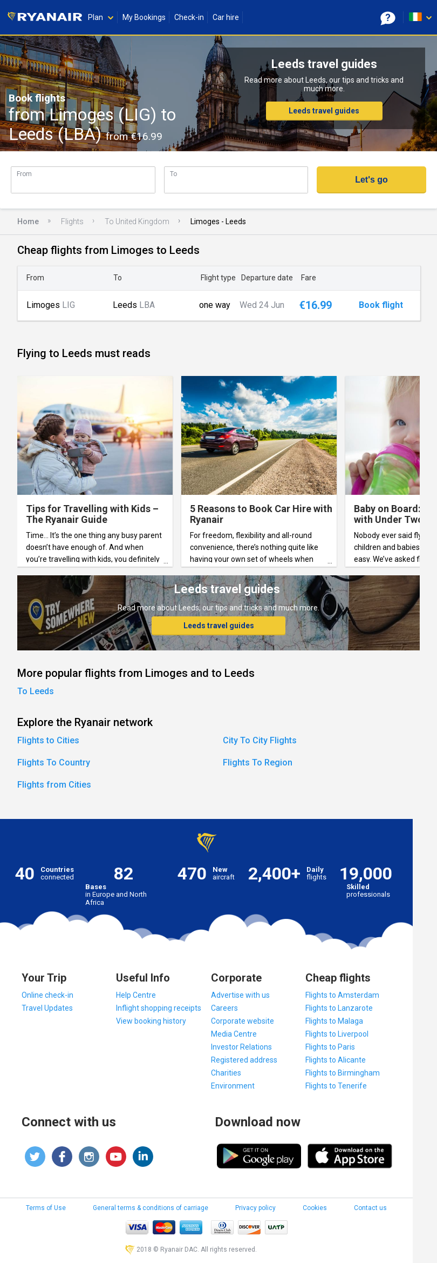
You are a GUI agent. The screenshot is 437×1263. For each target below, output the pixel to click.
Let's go (371, 179)
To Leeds (35, 691)
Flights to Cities (48, 740)
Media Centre (234, 1034)
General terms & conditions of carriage (150, 1208)
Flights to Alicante (335, 1060)
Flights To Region (257, 762)
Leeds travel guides (324, 110)
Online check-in (47, 995)
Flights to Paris (330, 1047)
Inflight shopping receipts (158, 1008)
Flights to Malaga (334, 1021)
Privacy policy (255, 1208)
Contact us (370, 1208)
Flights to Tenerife (336, 1085)
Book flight (381, 305)
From (24, 173)
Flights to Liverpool (336, 1034)
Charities (226, 1073)
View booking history (151, 1021)
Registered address (244, 1060)
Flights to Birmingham (342, 1073)
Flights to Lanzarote (339, 1008)
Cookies (315, 1208)
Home (28, 221)
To (173, 173)
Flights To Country (53, 762)
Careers (224, 1008)
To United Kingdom (137, 221)
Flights (72, 221)
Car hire (226, 17)
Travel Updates (47, 1008)
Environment (233, 1085)
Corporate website (242, 1021)
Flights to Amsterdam (342, 995)
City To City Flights (260, 740)
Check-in (189, 17)
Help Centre (136, 995)
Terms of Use (46, 1208)
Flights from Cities (54, 785)
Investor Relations (241, 1047)
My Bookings (144, 17)
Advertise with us (240, 995)
